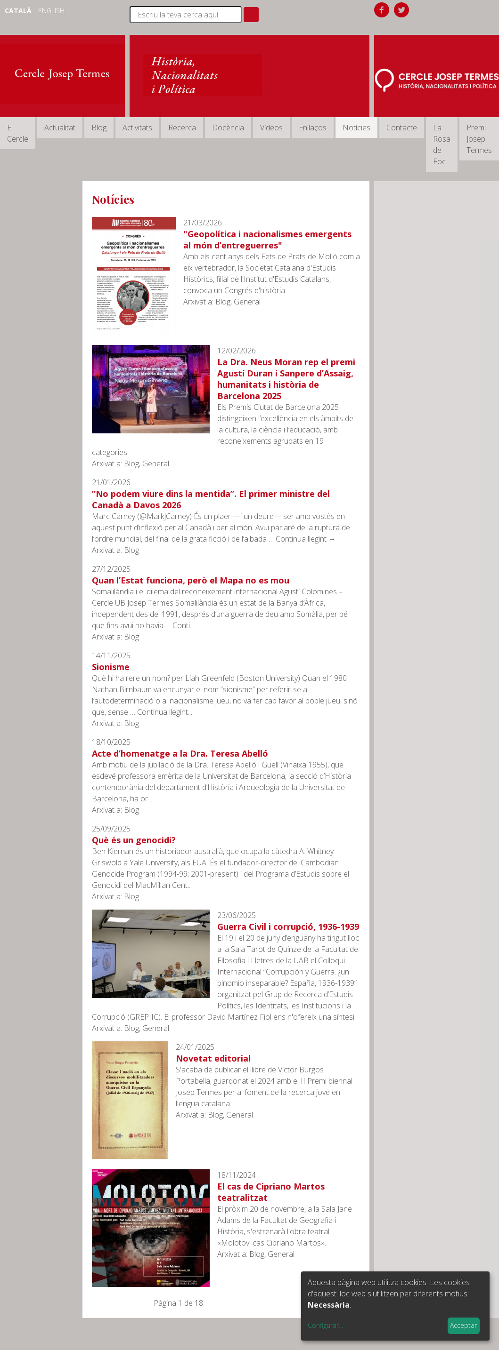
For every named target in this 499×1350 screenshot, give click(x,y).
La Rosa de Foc (441, 144)
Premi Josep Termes (479, 138)
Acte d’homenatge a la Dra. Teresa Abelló (180, 753)
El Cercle (17, 133)
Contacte (401, 127)
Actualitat (59, 127)
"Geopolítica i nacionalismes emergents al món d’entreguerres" (267, 239)
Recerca (182, 127)
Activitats (137, 127)
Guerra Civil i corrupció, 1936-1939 (288, 926)
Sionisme (111, 666)
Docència (228, 127)
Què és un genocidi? (134, 840)
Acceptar (463, 1325)
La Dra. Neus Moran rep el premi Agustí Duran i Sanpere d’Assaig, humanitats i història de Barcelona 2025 (286, 378)
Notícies (356, 127)
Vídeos (271, 127)
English (51, 10)
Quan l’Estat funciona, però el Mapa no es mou (190, 580)
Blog (98, 127)
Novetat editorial (213, 1058)
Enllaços (313, 127)
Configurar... (325, 1325)
